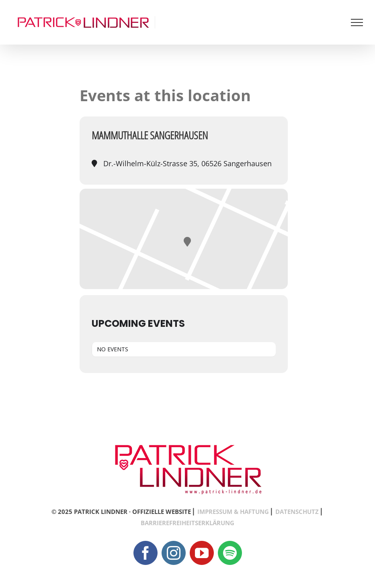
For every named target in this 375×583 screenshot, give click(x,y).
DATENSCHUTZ (297, 512)
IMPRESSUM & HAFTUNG (233, 512)
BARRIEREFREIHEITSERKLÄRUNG (187, 523)
